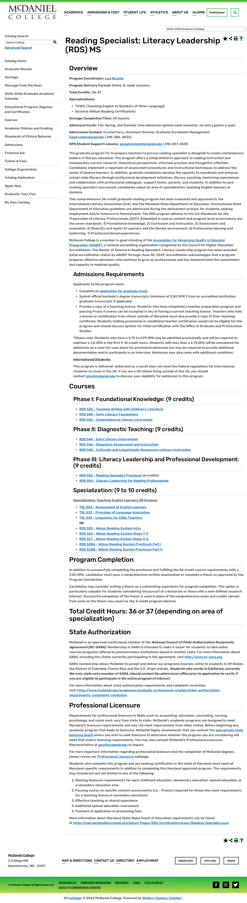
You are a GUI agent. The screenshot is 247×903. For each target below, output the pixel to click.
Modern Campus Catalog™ (162, 898)
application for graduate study (124, 291)
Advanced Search (18, 48)
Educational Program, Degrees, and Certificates (29, 109)
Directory (125, 861)
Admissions (14, 145)
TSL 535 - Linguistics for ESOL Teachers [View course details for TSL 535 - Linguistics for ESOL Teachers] (110, 518)
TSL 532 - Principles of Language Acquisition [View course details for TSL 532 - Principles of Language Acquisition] (114, 512)
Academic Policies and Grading (29, 128)
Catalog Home (15, 61)
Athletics (159, 12)
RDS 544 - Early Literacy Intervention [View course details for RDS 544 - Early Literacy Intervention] (108, 439)
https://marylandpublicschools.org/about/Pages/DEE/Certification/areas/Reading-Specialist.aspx (151, 823)
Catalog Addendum (20, 177)
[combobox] (206, 28)
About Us (180, 12)
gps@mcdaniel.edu (101, 376)
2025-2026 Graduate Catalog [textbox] (185, 29)
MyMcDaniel (217, 12)
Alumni (198, 12)
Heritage (11, 77)
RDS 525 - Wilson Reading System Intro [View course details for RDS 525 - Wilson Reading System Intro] (110, 528)
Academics (73, 12)
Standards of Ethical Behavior (28, 136)
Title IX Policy (153, 882)
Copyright (122, 882)
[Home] (32, 12)
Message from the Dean (23, 85)
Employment (148, 861)
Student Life (135, 12)
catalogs (75, 898)
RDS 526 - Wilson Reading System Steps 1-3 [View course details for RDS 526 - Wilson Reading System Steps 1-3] (113, 534)
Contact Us (104, 861)
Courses (11, 120)
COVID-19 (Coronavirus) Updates (80, 887)
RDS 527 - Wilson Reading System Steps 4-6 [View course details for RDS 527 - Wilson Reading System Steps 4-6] (114, 539)
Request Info (186, 860)
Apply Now (13, 186)
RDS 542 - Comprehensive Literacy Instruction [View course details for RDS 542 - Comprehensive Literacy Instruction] (116, 420)
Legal (136, 882)
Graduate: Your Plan (20, 194)
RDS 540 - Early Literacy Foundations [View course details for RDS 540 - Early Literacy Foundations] (108, 414)
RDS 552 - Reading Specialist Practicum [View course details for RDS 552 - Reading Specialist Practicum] (110, 475)
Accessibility (68, 882)
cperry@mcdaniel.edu (87, 137)
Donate (231, 860)
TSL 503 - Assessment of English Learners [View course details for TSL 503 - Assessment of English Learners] (112, 507)
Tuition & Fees (16, 161)
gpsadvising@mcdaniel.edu (141, 144)
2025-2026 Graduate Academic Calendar (29, 96)
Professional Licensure (115, 757)
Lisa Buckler (114, 78)
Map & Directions (77, 861)
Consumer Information (96, 882)
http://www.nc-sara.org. (204, 657)
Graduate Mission (18, 69)
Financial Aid (15, 153)
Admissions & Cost (103, 12)
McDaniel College (21, 855)
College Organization (21, 169)
